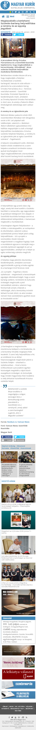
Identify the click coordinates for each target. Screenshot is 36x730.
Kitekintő (5, 32)
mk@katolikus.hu (22, 723)
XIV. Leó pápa (11, 624)
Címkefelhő (7, 618)
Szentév (22, 634)
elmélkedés (7, 637)
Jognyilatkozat (22, 726)
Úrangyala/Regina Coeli (19, 627)
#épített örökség (8, 446)
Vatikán (14, 642)
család (6, 629)
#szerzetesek (25, 448)
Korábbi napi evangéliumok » (25, 613)
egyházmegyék (10, 639)
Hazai (11, 706)
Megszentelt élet (17, 708)
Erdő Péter (7, 642)
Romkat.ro (12, 422)
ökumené (16, 636)
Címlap (5, 706)
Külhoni (29, 706)
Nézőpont (29, 708)
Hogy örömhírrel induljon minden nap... (13, 594)
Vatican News (23, 422)
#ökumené (21, 446)
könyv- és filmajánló (24, 639)
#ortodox (5, 448)
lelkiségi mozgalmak (10, 622)
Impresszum (5, 726)
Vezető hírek (8, 481)
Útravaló (24, 637)
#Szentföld (14, 448)
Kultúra (18, 711)
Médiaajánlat (13, 726)
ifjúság (13, 629)
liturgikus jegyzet (24, 622)
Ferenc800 (29, 634)
